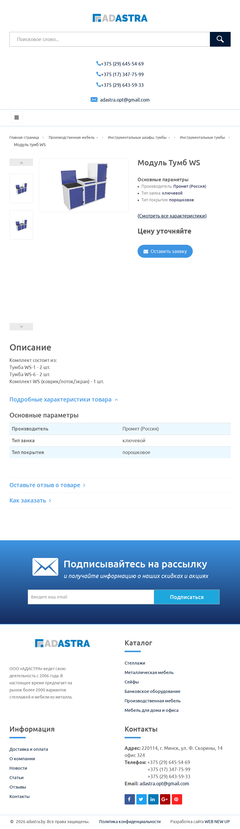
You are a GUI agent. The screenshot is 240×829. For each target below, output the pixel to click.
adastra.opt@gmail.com (120, 99)
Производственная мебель (153, 700)
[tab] (120, 399)
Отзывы (17, 786)
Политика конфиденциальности (130, 821)
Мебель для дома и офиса (152, 710)
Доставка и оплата (28, 749)
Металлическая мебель (149, 672)
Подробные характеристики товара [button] (63, 399)
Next (21, 162)
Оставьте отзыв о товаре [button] (47, 485)
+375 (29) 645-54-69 (120, 63)
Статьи (16, 777)
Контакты (19, 796)
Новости (18, 768)
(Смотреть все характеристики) (172, 215)
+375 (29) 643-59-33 (120, 85)
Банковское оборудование (152, 691)
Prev (21, 326)
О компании (22, 758)
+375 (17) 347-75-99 (120, 74)
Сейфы (132, 681)
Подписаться (187, 597)
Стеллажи (135, 662)
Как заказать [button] (30, 500)
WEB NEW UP (217, 821)
